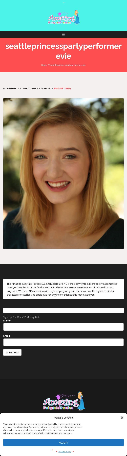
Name (7, 320)
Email (6, 335)
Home (44, 64)
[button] (122, 417)
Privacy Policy (65, 451)
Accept (63, 442)
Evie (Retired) (62, 88)
